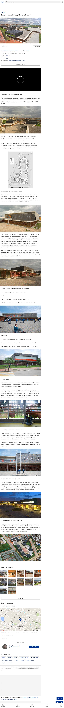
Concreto (9, 657)
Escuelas (17, 51)
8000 (7, 55)
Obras (15, 657)
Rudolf (16, 60)
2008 (7, 58)
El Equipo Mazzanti (14, 646)
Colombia (26, 51)
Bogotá (22, 660)
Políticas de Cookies (12, 699)
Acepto (60, 698)
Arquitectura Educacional (7, 51)
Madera (3, 657)
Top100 (3, 663)
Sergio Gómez (12, 60)
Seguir (34, 647)
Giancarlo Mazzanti (30, 660)
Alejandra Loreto (21, 60)
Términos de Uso (27, 697)
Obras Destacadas (34, 657)
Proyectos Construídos (24, 657)
